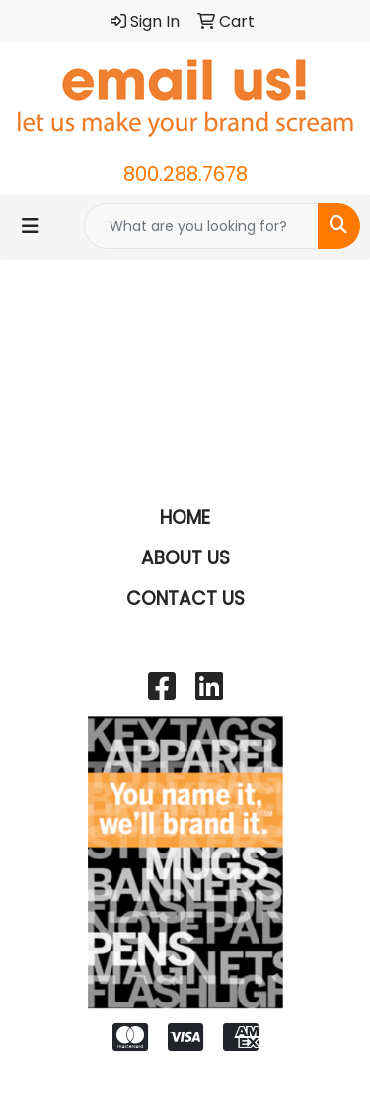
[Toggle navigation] (30, 226)
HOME (185, 517)
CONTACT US (185, 598)
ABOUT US (185, 558)
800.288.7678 (185, 173)
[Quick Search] (201, 226)
